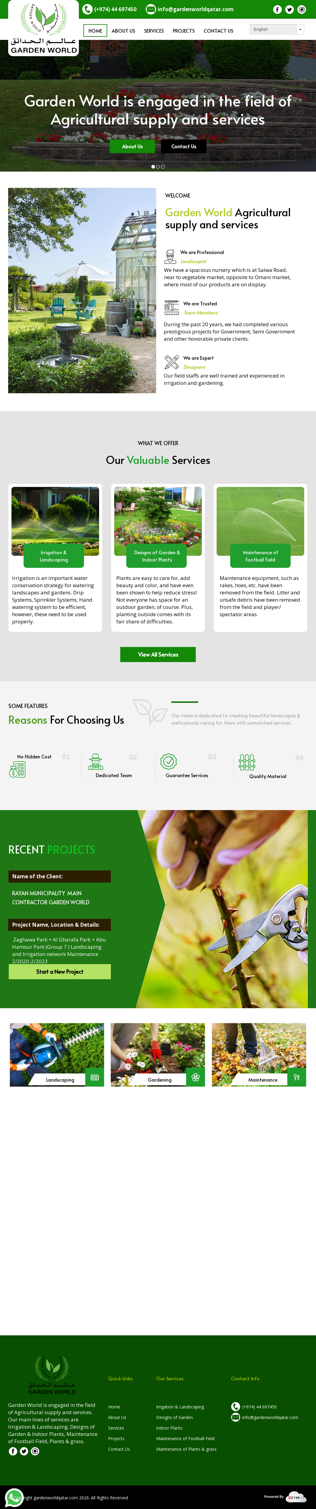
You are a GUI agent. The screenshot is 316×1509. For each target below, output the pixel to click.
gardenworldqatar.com (56, 1498)
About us (123, 30)
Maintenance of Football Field (185, 1438)
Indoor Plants (169, 1428)
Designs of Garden (174, 1417)
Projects (184, 30)
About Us (117, 1417)
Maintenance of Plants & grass (186, 1449)
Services (154, 30)
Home (95, 30)
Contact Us (218, 30)
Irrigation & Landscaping (180, 1407)
